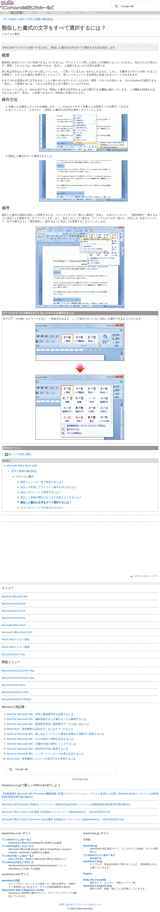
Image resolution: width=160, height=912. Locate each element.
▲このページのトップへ (144, 576)
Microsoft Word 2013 (13, 617)
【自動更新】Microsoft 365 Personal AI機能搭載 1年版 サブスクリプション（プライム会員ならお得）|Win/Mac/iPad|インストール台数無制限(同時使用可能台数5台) (80, 795)
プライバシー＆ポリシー (88, 904)
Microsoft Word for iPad (15, 692)
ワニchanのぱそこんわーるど (18, 846)
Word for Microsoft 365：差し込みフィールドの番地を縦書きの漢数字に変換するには (55, 733)
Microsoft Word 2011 (13, 684)
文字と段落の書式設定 (24, 471)
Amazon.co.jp (11, 785)
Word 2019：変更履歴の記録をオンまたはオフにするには (40, 728)
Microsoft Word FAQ (13, 654)
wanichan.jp (90, 845)
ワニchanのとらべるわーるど (99, 855)
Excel (28, 12)
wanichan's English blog (97, 885)
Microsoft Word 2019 (13, 603)
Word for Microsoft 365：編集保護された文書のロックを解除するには (46, 719)
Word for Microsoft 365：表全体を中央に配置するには (37, 748)
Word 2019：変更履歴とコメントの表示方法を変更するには (41, 758)
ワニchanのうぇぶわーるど (16, 839)
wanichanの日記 (11, 880)
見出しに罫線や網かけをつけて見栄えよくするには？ (51, 497)
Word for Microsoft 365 (14, 596)
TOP (5, 12)
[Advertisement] (80, 548)
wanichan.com (80, 779)
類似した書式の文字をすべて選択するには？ (45, 502)
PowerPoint (58, 12)
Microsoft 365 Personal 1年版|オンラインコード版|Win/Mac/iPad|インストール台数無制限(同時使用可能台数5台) (66, 804)
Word (16, 12)
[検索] (132, 6)
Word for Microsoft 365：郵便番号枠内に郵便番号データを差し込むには (48, 724)
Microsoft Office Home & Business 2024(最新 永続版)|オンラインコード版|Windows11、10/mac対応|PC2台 (63, 819)
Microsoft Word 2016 (13, 610)
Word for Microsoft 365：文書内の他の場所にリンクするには (41, 743)
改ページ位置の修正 (20, 454)
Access (74, 12)
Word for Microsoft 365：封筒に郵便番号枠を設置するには (40, 714)
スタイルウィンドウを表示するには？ (42, 507)
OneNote (89, 12)
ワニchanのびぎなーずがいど (18, 862)
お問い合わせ (66, 904)
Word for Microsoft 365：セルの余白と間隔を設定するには (40, 738)
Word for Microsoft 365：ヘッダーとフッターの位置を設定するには (45, 753)
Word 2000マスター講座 (16, 646)
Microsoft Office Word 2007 (21, 465)
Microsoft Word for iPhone (16, 699)
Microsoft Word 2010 (13, 625)
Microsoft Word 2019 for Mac (18, 670)
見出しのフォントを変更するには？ (40, 492)
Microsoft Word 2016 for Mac (18, 677)
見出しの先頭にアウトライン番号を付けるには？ (48, 487)
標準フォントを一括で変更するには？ (42, 481)
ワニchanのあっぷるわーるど (18, 855)
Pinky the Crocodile (94, 879)
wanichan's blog (92, 861)
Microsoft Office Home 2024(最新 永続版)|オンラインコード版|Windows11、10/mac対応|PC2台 (56, 811)
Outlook (41, 12)
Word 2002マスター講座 (16, 639)
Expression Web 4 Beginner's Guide (23, 890)
